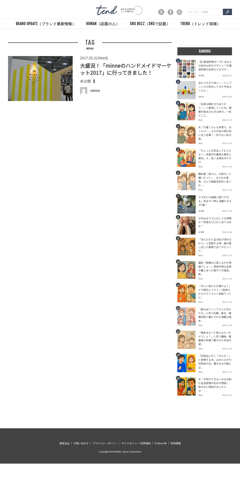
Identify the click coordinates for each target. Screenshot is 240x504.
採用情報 (176, 443)
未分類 (85, 81)
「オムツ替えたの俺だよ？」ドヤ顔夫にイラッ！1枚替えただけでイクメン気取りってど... (214, 291)
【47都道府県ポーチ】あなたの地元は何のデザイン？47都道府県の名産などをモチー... (215, 65)
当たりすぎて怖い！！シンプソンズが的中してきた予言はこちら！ (214, 86)
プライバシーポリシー (105, 443)
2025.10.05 (227, 96)
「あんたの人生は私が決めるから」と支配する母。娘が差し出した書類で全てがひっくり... (214, 245)
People (201, 96)
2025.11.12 (227, 189)
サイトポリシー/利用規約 (136, 443)
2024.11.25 (227, 210)
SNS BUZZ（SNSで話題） (150, 23)
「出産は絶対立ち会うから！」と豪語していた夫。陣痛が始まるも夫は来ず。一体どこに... (214, 109)
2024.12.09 (227, 232)
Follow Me (161, 443)
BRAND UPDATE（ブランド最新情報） (46, 23)
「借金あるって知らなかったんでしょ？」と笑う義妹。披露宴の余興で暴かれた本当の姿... (214, 338)
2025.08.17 (227, 75)
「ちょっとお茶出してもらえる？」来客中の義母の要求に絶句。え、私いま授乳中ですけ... (214, 156)
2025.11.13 (227, 119)
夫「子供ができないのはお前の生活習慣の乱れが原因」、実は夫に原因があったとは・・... (214, 384)
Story (200, 119)
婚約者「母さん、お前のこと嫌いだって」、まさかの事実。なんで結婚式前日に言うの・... (214, 179)
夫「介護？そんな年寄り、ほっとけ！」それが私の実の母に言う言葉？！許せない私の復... (214, 133)
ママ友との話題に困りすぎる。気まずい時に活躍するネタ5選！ (214, 201)
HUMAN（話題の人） (103, 23)
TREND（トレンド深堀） (200, 23)
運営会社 (64, 443)
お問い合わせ (81, 443)
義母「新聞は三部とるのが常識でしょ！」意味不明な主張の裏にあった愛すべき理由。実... (214, 268)
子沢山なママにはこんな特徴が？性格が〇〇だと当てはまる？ (214, 222)
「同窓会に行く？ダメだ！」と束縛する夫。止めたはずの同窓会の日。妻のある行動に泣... (214, 361)
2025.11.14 (227, 255)
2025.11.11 (227, 371)
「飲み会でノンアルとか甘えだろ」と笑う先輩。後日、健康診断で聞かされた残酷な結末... (214, 315)
